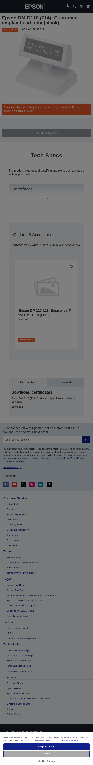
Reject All (46, 754)
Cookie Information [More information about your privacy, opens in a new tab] (71, 740)
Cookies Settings (46, 761)
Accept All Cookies (46, 747)
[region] (46, 748)
